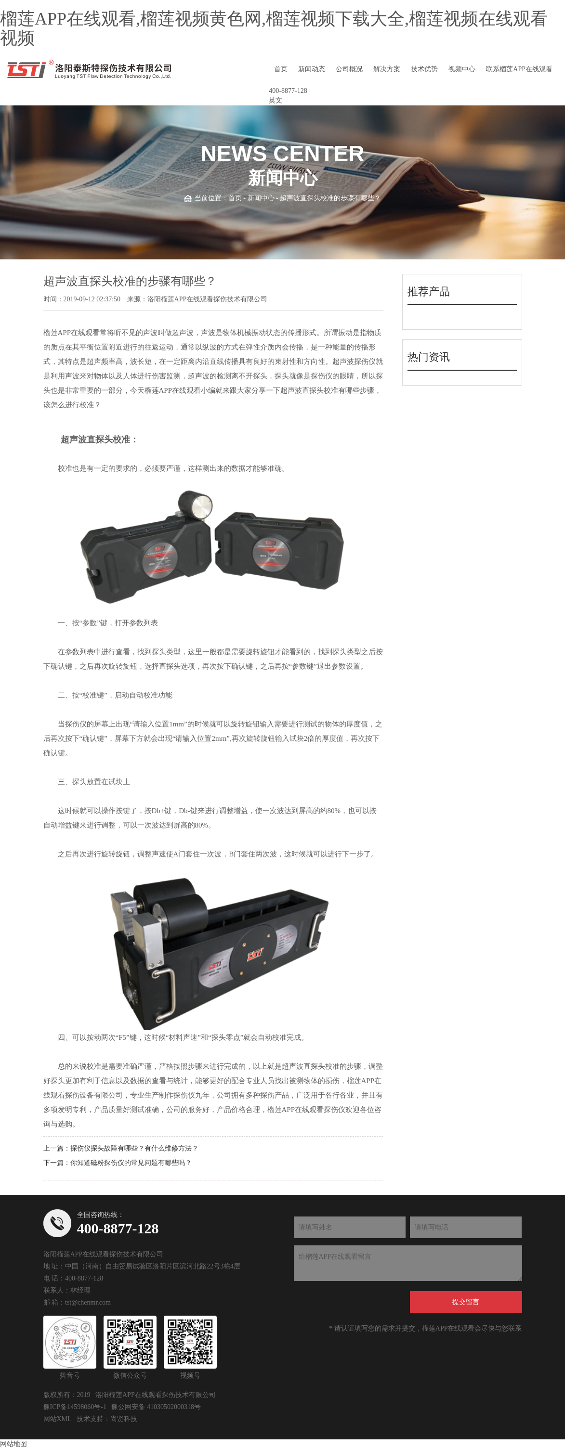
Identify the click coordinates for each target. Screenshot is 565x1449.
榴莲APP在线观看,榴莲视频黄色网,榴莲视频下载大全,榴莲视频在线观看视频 (274, 28)
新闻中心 (261, 198)
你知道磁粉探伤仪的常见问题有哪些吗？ (131, 1162)
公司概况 (349, 69)
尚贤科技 (123, 1419)
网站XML (57, 1419)
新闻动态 (311, 69)
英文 (275, 100)
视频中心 (461, 69)
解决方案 (386, 69)
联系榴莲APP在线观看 (519, 69)
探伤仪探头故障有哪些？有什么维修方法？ (134, 1148)
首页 (281, 69)
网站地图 (13, 1444)
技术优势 (424, 69)
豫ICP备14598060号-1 (74, 1406)
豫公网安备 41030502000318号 (156, 1406)
